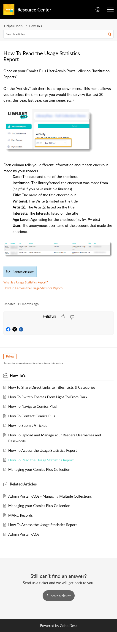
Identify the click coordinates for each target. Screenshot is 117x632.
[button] (110, 9)
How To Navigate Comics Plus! (32, 406)
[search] (58, 34)
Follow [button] (10, 356)
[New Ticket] (59, 595)
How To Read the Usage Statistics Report (41, 460)
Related (23, 484)
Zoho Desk (68, 625)
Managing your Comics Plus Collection (39, 469)
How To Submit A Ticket (27, 425)
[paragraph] (58, 182)
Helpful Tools (13, 26)
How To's (35, 26)
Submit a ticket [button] (58, 595)
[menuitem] (98, 9)
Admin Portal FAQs (23, 534)
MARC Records (20, 515)
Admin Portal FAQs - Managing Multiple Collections (50, 496)
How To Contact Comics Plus (31, 416)
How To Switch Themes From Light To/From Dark (47, 396)
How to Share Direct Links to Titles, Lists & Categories (51, 387)
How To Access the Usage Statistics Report (42, 450)
